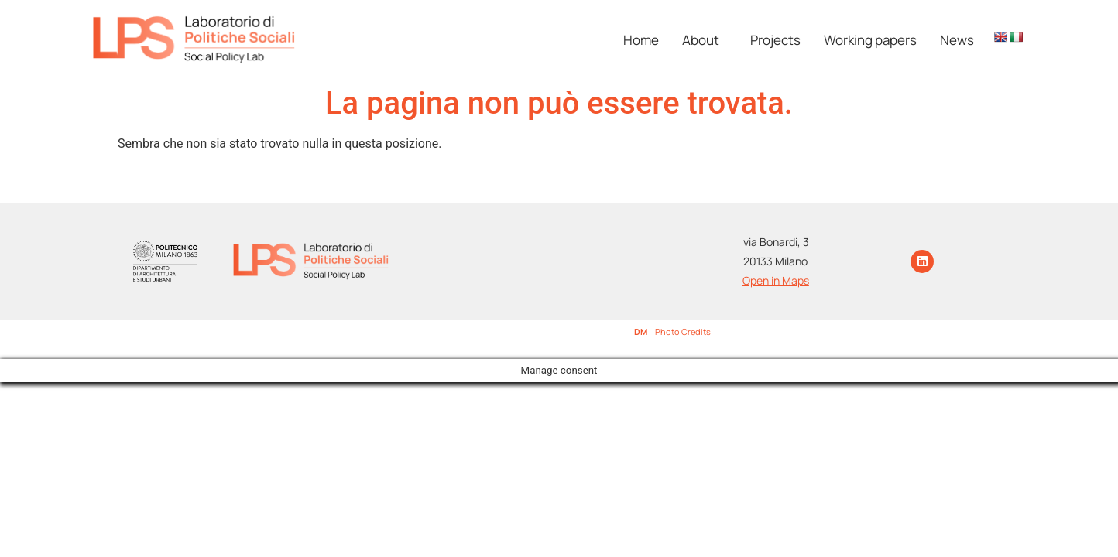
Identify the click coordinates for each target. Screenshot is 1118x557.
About (700, 40)
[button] (704, 40)
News (957, 40)
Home (641, 40)
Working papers (870, 40)
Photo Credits (683, 331)
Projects (775, 40)
